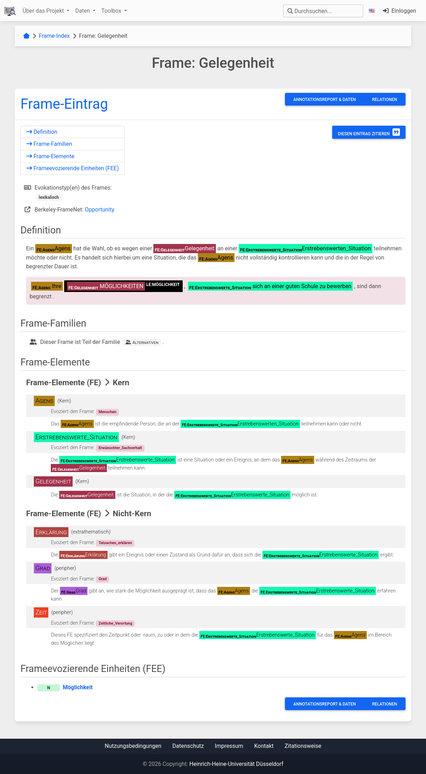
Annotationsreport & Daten (324, 99)
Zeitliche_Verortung (115, 623)
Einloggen (399, 10)
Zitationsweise (303, 746)
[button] (373, 11)
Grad (102, 579)
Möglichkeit (78, 687)
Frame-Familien (49, 144)
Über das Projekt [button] (44, 10)
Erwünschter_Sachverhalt (120, 448)
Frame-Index (54, 35)
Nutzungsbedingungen (133, 746)
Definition (41, 132)
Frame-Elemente (50, 156)
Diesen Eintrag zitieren (369, 132)
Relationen (384, 99)
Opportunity (100, 209)
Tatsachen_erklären (115, 543)
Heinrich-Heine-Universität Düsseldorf (236, 764)
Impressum (229, 746)
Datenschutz (188, 746)
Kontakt (264, 746)
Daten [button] (83, 10)
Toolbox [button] (112, 10)
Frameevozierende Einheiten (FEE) (72, 168)
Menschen (107, 412)
